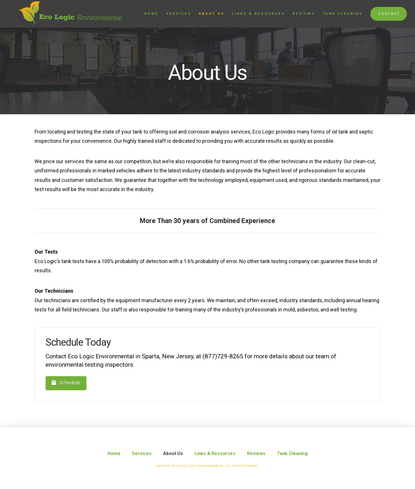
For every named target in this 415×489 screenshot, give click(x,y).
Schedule (66, 383)
